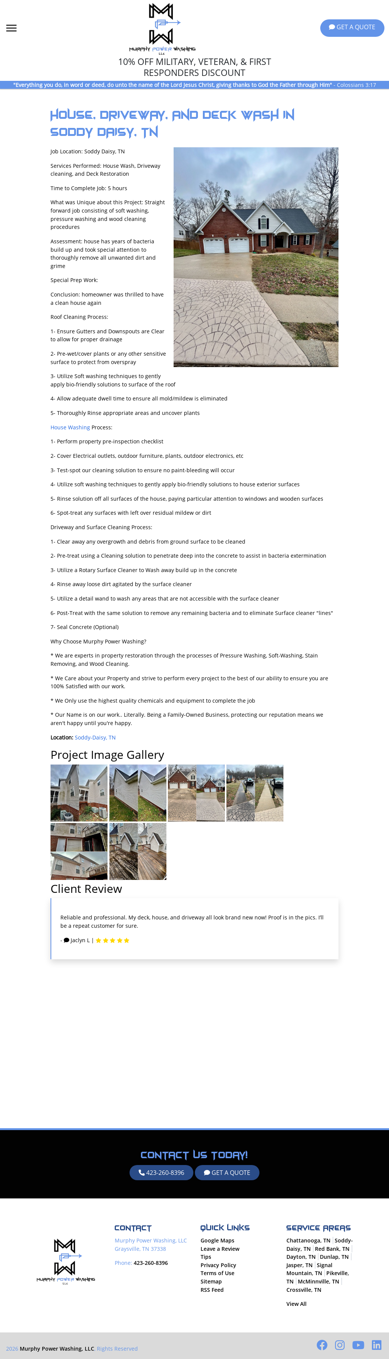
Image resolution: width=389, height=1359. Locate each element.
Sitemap (211, 1281)
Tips (206, 1257)
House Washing (70, 427)
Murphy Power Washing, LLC (57, 1348)
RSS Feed (212, 1289)
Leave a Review (220, 1248)
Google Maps (217, 1240)
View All (296, 1304)
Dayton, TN (301, 1257)
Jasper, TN (299, 1265)
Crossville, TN (303, 1289)
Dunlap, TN (334, 1257)
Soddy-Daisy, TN (95, 737)
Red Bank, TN (332, 1248)
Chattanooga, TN (308, 1240)
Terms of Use (217, 1273)
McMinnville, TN (318, 1281)
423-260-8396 (161, 1172)
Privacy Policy (218, 1265)
